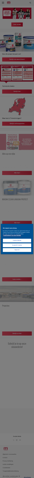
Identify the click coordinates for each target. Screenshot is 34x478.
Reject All (17, 249)
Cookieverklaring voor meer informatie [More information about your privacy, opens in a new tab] (12, 235)
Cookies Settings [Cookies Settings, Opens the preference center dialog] (17, 240)
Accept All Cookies (17, 245)
